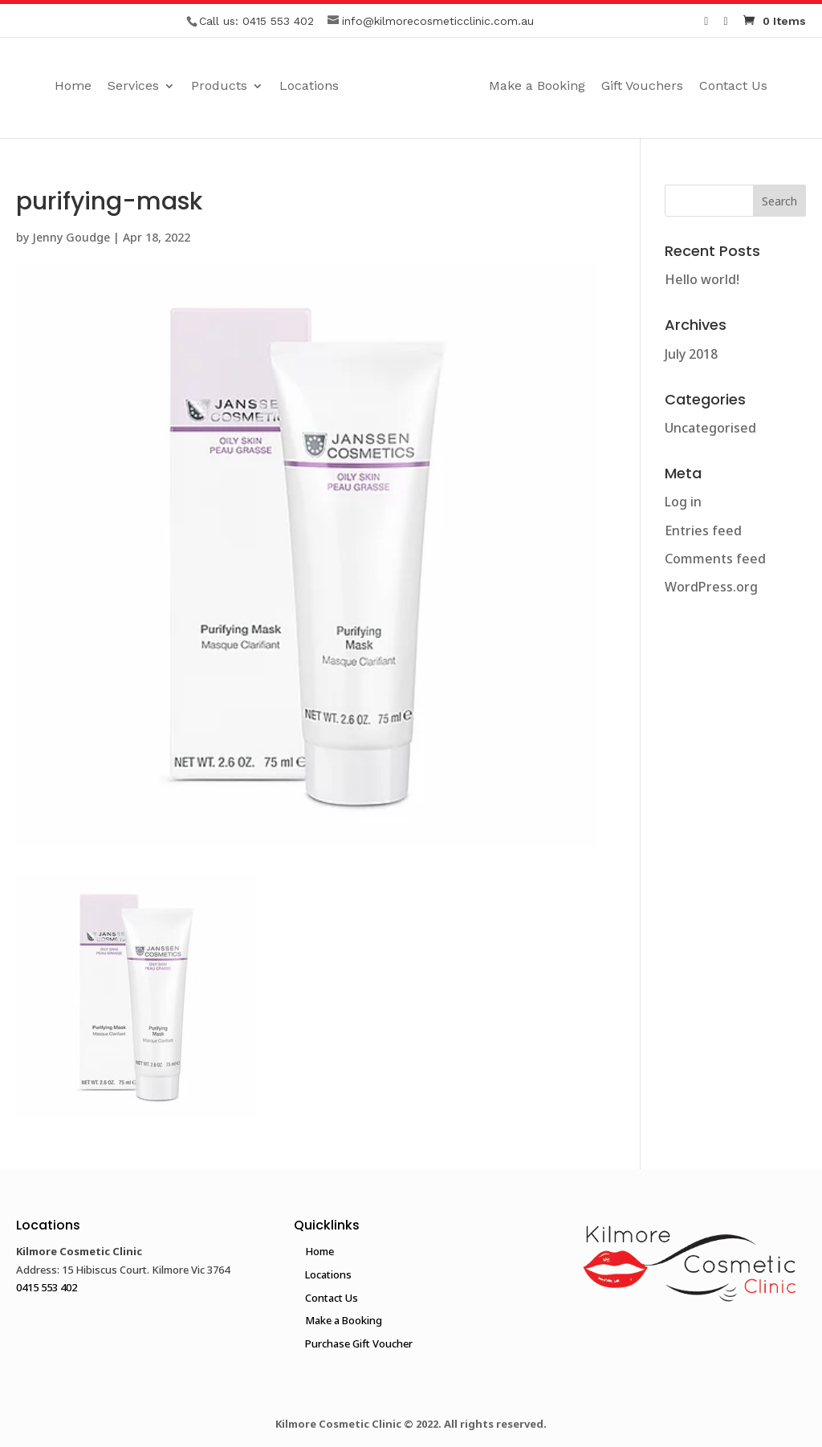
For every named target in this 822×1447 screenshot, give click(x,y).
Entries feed (703, 530)
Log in (683, 501)
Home (73, 86)
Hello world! (702, 279)
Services (133, 86)
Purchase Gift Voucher (359, 1343)
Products (219, 86)
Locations (309, 86)
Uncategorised (710, 428)
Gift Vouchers (642, 86)
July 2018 (691, 354)
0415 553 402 (278, 20)
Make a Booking (537, 86)
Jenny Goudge (71, 237)
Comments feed (715, 558)
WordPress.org (711, 586)
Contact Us (733, 86)
